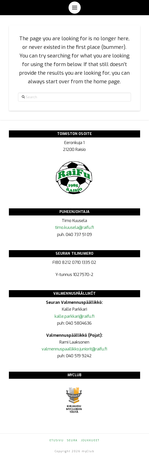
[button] (75, 8)
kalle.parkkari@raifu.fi (74, 316)
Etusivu (56, 440)
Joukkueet (90, 440)
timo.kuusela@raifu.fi (74, 227)
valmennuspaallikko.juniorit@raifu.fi (74, 349)
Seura (72, 440)
